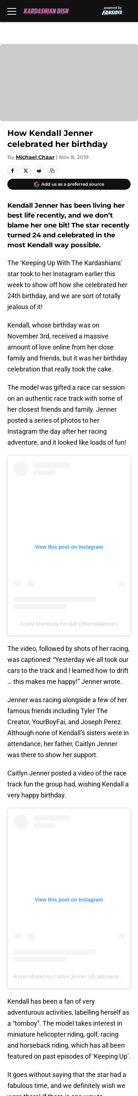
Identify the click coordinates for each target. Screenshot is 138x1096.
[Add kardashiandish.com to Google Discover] (69, 184)
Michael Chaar (35, 157)
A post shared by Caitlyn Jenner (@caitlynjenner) (69, 977)
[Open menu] (11, 11)
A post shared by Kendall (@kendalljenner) (69, 624)
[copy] (52, 171)
